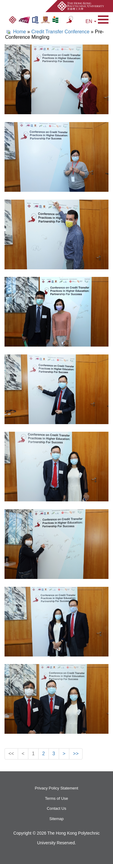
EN (91, 21)
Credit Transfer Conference (60, 31)
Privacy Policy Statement (56, 788)
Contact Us (56, 808)
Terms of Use (56, 798)
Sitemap (56, 818)
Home (19, 31)
